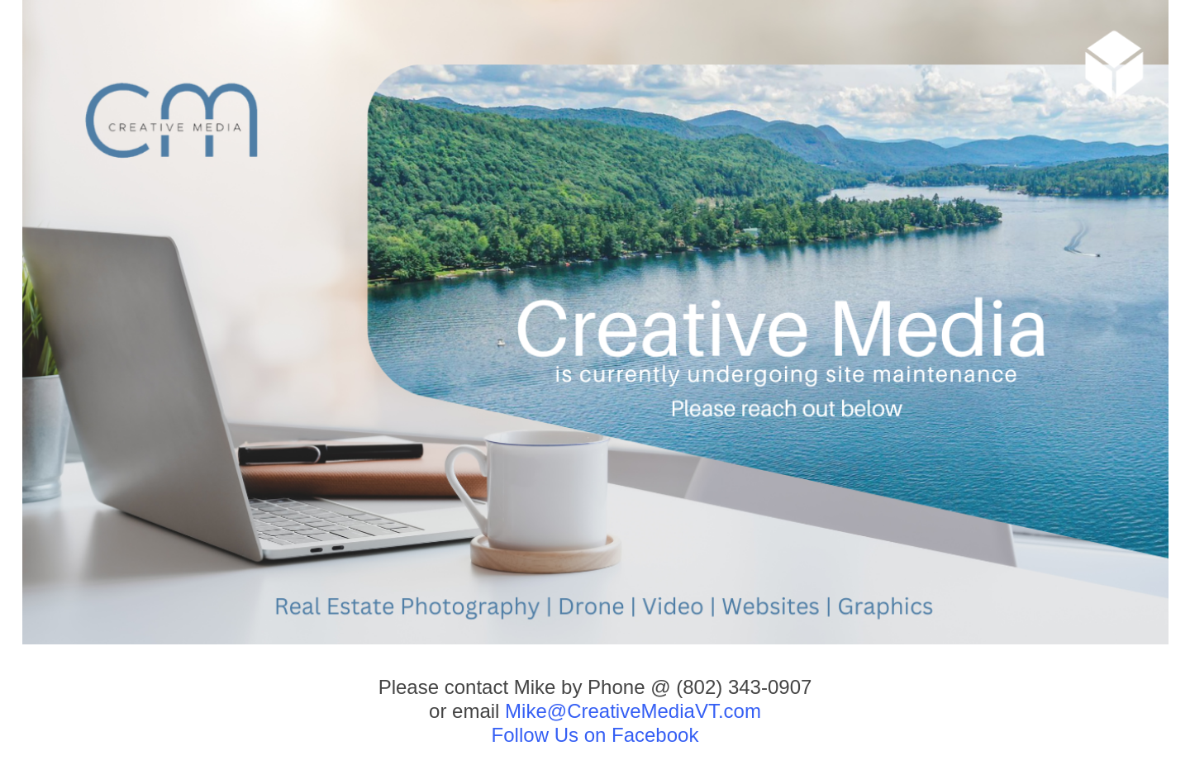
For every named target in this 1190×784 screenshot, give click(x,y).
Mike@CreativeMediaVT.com (633, 711)
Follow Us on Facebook (595, 735)
